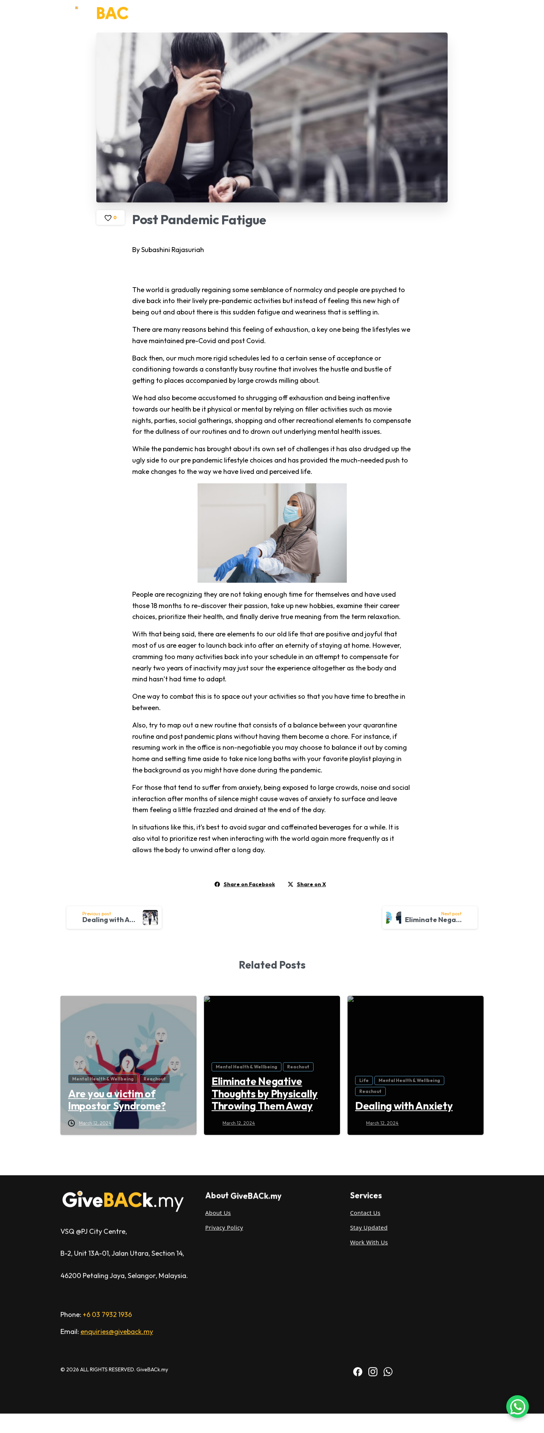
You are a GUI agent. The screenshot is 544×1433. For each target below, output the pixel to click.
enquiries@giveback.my (116, 1189)
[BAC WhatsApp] (388, 1228)
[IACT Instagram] (372, 1228)
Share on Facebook (245, 884)
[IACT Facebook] (357, 1228)
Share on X (307, 884)
